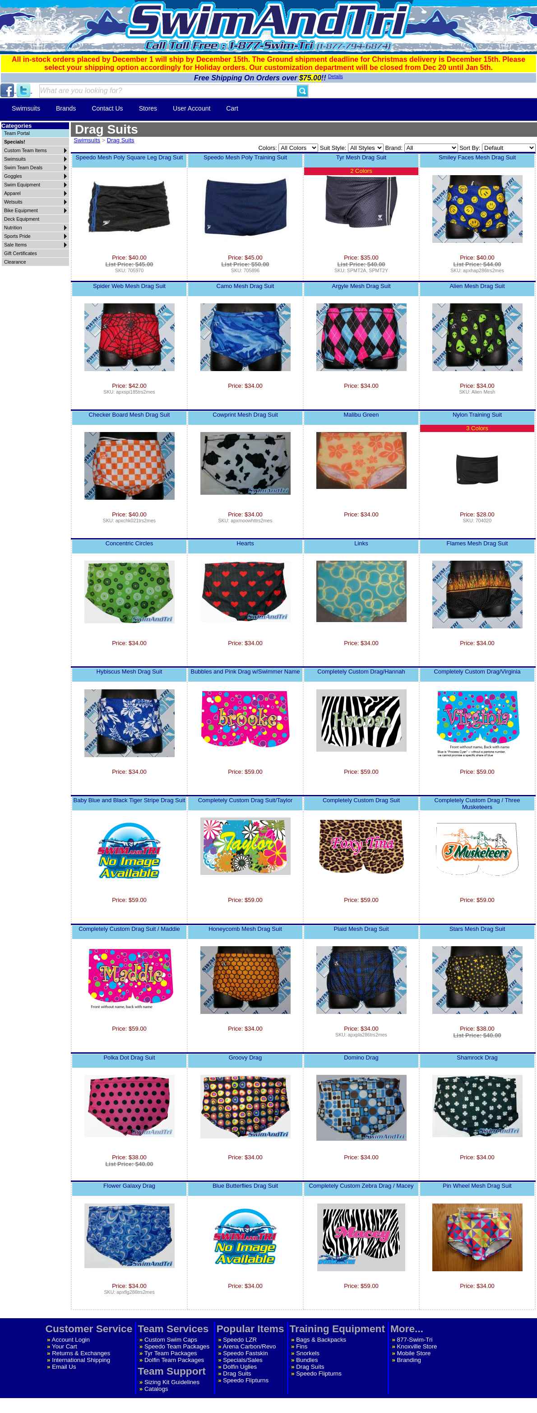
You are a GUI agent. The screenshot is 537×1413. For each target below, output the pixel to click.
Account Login (71, 1339)
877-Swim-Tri (415, 1339)
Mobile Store (414, 1353)
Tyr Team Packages (170, 1353)
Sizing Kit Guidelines (171, 1382)
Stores (148, 108)
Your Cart (64, 1346)
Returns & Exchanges (81, 1353)
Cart (232, 108)
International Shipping (81, 1360)
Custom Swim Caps (170, 1339)
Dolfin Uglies (240, 1366)
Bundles (307, 1360)
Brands (66, 108)
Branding (409, 1360)
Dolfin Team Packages (174, 1360)
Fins (301, 1346)
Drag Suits (120, 140)
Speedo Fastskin (245, 1353)
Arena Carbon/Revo (249, 1346)
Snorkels (307, 1353)
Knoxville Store (417, 1346)
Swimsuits (26, 108)
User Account (191, 108)
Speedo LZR (240, 1339)
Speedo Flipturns (245, 1380)
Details (335, 76)
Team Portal (17, 133)
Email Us (64, 1366)
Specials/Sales (242, 1360)
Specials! (14, 141)
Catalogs (156, 1388)
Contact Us (107, 108)
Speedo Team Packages (176, 1346)
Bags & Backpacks (321, 1339)
